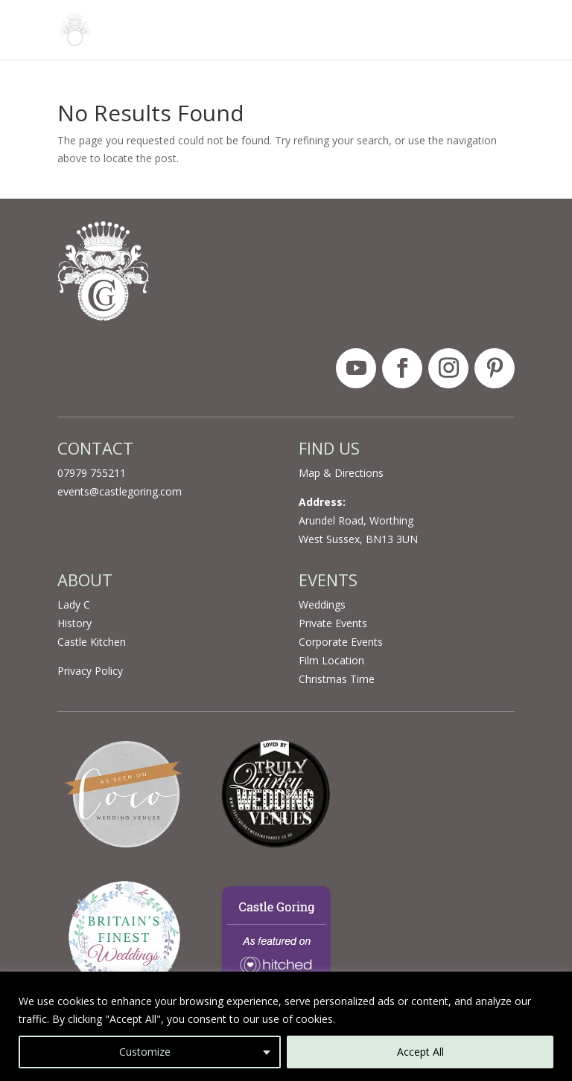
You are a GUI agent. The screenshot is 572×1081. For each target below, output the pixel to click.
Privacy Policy (90, 671)
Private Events (333, 623)
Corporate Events (341, 642)
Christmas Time (337, 679)
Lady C (73, 604)
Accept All (420, 1052)
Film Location (331, 660)
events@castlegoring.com (119, 491)
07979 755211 (91, 473)
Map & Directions (341, 473)
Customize (145, 1052)
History (74, 623)
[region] (286, 1026)
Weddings (322, 604)
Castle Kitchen (91, 642)
